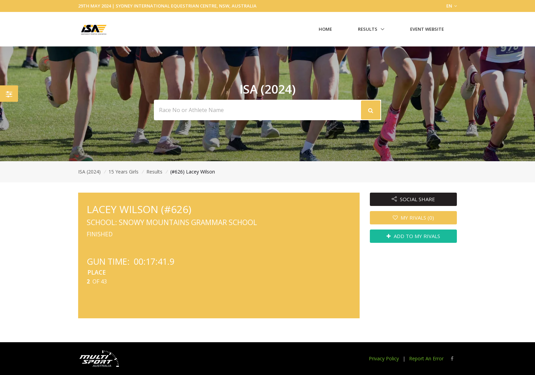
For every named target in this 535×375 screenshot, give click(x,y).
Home (325, 29)
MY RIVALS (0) (413, 217)
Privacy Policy (384, 358)
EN (451, 6)
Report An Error (426, 358)
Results (367, 29)
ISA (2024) (89, 171)
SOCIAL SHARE (413, 199)
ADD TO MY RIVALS (413, 236)
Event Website (427, 29)
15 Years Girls (124, 171)
